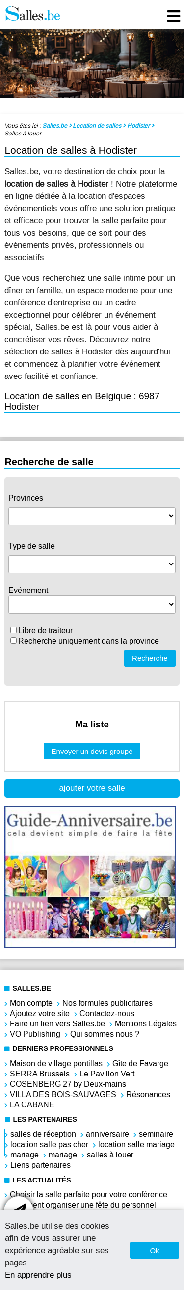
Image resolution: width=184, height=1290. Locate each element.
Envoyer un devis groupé (92, 751)
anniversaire (107, 1134)
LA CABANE (32, 1105)
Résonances (148, 1094)
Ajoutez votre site (40, 1013)
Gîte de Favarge (140, 1063)
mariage (24, 1155)
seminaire (156, 1134)
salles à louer (110, 1155)
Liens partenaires (40, 1165)
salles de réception (43, 1134)
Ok (154, 1250)
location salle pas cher (49, 1144)
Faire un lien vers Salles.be (57, 1024)
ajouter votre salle (92, 788)
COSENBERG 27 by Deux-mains (68, 1084)
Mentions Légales (146, 1024)
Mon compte (31, 1003)
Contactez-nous (106, 1013)
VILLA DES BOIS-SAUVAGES (63, 1094)
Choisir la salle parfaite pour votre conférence (88, 1194)
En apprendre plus (38, 1274)
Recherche (150, 658)
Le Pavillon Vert (106, 1074)
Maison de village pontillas (56, 1063)
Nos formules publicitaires (107, 1003)
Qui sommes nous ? (104, 1034)
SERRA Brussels (40, 1074)
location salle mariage (136, 1144)
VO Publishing (35, 1034)
